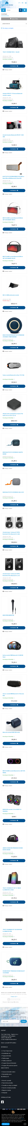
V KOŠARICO (14, 66)
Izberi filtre (14, 19)
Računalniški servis (6, 1074)
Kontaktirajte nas (6, 1053)
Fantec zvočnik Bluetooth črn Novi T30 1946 (13, 375)
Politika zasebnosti (6, 1060)
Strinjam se (6, 1124)
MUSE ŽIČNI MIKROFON (8, 615)
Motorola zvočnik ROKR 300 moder (11, 732)
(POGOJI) (14, 1018)
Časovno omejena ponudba (9, 1087)
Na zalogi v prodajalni (8, 28)
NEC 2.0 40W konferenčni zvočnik (11, 295)
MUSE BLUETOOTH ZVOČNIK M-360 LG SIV (13, 492)
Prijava (23, 1021)
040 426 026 (8, 1037)
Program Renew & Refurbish (9, 1063)
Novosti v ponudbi (6, 1080)
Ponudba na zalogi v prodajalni (9, 1085)
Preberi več (14, 996)
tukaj (22, 1118)
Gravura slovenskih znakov (8, 1072)
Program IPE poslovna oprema (9, 1065)
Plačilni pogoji (5, 1058)
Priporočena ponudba (7, 1083)
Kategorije (4, 1092)
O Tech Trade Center (7, 1051)
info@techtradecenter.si (11, 1039)
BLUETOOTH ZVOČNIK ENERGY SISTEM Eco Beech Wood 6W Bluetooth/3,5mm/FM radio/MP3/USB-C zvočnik (13, 178)
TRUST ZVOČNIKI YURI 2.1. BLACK (11, 52)
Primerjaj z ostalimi (7, 69)
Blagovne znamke (6, 1090)
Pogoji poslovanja (6, 1055)
